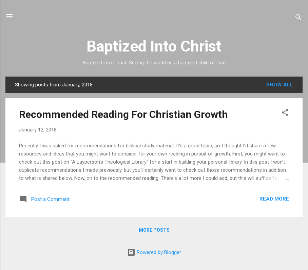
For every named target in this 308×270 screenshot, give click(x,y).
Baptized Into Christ (154, 46)
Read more (274, 199)
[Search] (298, 18)
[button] (285, 113)
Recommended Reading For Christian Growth (123, 114)
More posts (154, 230)
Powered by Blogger (154, 252)
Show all (279, 85)
